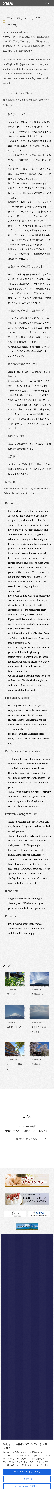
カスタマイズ (27, 1479)
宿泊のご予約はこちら (26, 1138)
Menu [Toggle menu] (46, 3)
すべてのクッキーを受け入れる (27, 1471)
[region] (27, 1466)
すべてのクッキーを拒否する (27, 1486)
